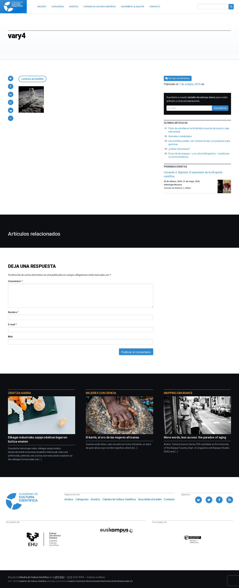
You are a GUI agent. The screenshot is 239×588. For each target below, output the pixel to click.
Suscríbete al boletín (150, 499)
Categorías (82, 499)
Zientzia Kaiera (19, 393)
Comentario (15, 281)
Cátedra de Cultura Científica (119, 499)
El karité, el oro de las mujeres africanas (112, 437)
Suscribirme (220, 108)
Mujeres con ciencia (101, 393)
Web (10, 336)
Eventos (95, 499)
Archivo (68, 499)
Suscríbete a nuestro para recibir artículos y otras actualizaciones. (197, 99)
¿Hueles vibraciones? (179, 149)
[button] (10, 78)
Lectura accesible (32, 78)
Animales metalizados (180, 136)
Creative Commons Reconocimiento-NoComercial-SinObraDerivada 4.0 (100, 581)
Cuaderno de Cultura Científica (32, 581)
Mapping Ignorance (178, 393)
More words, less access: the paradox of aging (195, 437)
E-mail (12, 324)
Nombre (13, 312)
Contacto (169, 499)
